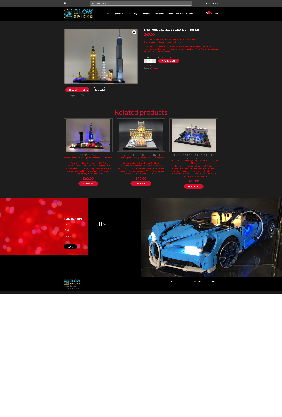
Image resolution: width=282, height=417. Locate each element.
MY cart (214, 13)
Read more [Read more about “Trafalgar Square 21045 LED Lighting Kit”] (194, 186)
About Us (179, 14)
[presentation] (80, 253)
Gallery (170, 14)
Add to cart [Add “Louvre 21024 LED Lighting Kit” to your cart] (140, 183)
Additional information (77, 90)
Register (215, 3)
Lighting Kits (118, 14)
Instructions (159, 14)
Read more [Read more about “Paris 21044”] (88, 183)
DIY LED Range (132, 14)
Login (208, 3)
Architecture (155, 68)
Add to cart (168, 61)
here (168, 51)
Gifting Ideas (146, 14)
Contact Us (211, 282)
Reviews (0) (99, 90)
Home (108, 14)
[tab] (77, 89)
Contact (189, 14)
